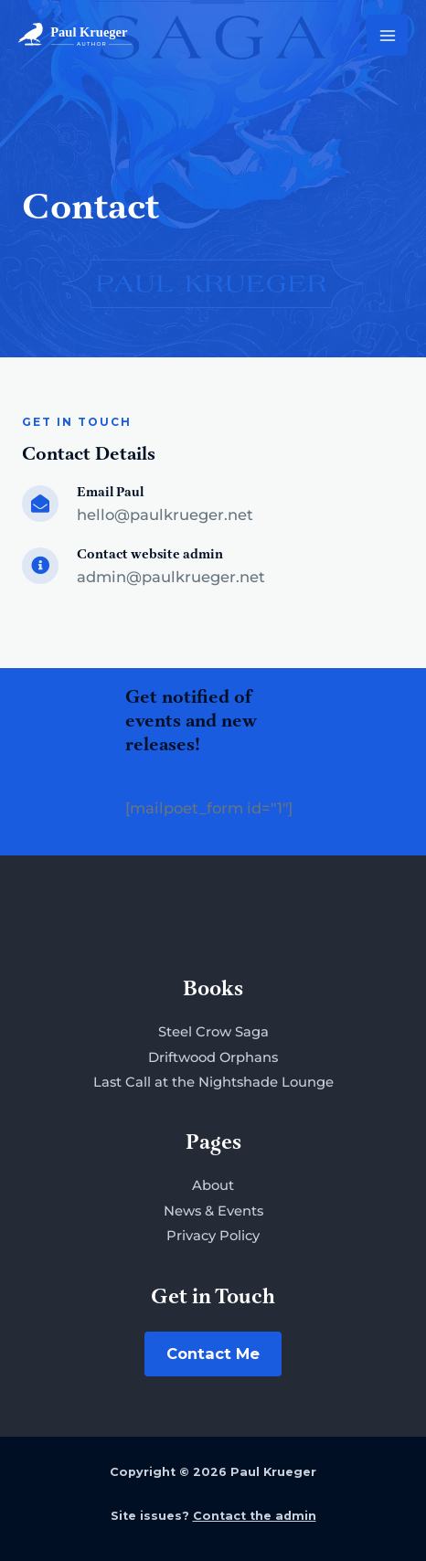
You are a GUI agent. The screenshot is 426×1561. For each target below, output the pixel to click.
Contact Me (213, 1353)
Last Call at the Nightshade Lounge (213, 1082)
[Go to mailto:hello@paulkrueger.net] (213, 507)
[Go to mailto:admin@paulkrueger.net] (213, 569)
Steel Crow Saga (213, 1032)
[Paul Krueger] (75, 35)
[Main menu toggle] (387, 35)
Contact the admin (254, 1516)
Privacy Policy (213, 1235)
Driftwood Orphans (213, 1057)
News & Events (213, 1211)
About (213, 1185)
